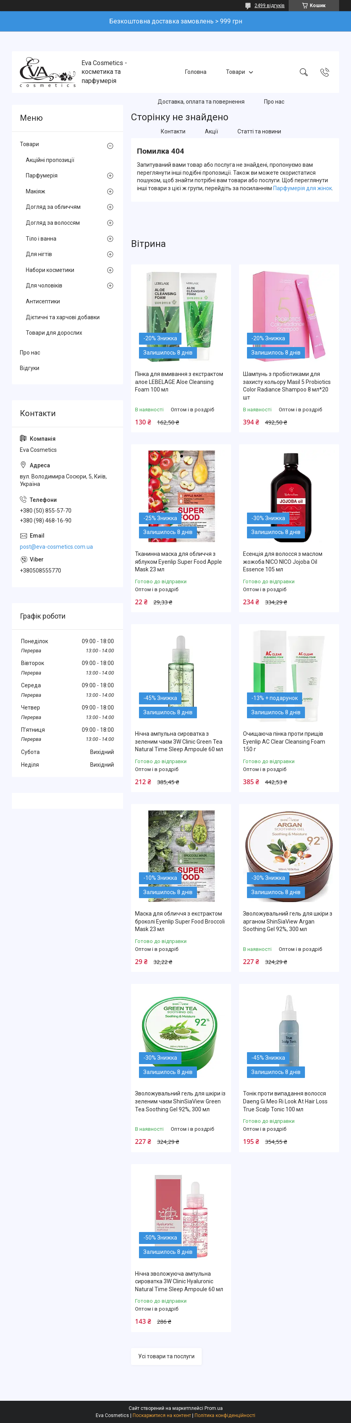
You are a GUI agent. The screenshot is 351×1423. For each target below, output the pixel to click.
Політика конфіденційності (225, 1415)
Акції (211, 131)
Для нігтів (39, 254)
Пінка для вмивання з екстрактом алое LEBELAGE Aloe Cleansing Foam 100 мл (179, 382)
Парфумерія (42, 175)
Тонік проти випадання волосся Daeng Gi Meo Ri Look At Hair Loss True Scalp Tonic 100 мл (285, 1101)
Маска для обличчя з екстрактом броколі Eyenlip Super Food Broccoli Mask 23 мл (180, 921)
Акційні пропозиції (50, 160)
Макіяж (35, 191)
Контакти (173, 131)
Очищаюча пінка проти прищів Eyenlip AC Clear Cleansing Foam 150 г (284, 741)
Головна (195, 72)
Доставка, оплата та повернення (201, 101)
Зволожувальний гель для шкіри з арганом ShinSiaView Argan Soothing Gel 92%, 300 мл (287, 921)
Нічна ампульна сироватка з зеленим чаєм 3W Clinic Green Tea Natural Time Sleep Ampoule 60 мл (179, 741)
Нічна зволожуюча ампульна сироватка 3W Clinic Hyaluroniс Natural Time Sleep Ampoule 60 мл (179, 1281)
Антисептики (43, 301)
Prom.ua (213, 1408)
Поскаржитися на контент (162, 1415)
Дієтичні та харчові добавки (63, 317)
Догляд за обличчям (53, 207)
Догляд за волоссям (53, 223)
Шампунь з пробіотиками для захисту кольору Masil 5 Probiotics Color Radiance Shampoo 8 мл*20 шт (287, 386)
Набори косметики (50, 270)
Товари (235, 72)
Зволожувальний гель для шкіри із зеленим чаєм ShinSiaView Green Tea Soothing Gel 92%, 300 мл (180, 1101)
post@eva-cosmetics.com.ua (56, 547)
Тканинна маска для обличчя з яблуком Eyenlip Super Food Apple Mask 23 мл (178, 562)
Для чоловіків (44, 285)
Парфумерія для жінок (302, 188)
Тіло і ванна (41, 238)
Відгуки (29, 368)
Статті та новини (259, 131)
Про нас (274, 101)
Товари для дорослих (54, 333)
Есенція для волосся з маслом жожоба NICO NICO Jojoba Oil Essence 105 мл (282, 562)
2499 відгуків (270, 5)
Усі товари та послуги (166, 1356)
